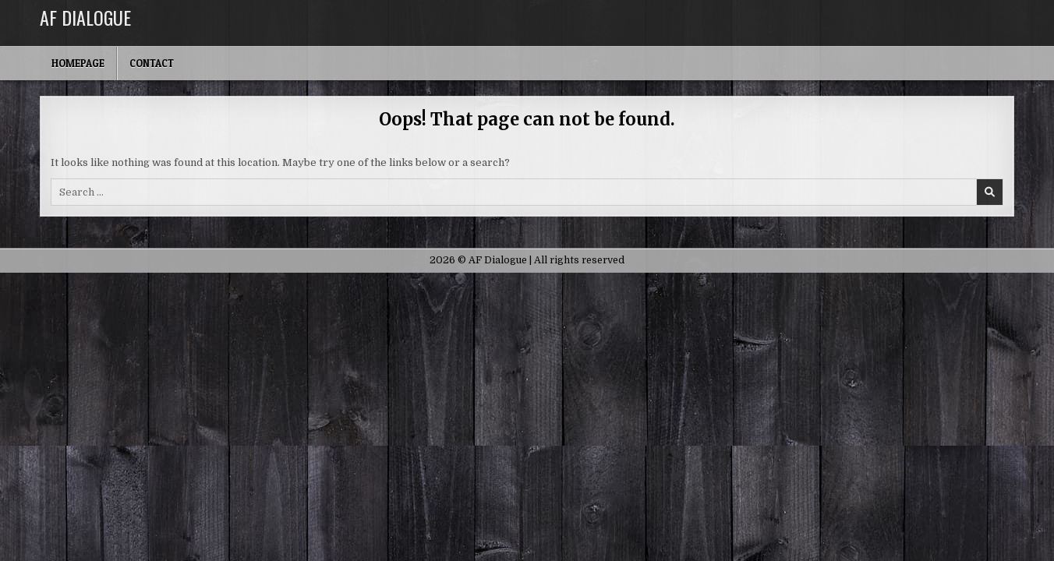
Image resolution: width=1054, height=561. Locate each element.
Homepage (77, 63)
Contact (151, 63)
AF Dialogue (85, 17)
